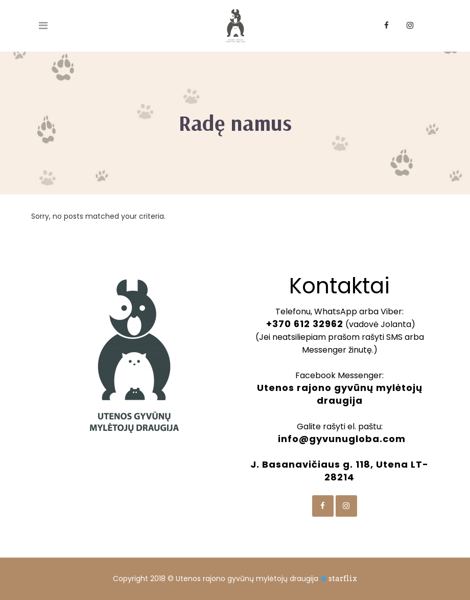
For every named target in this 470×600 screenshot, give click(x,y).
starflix (342, 578)
